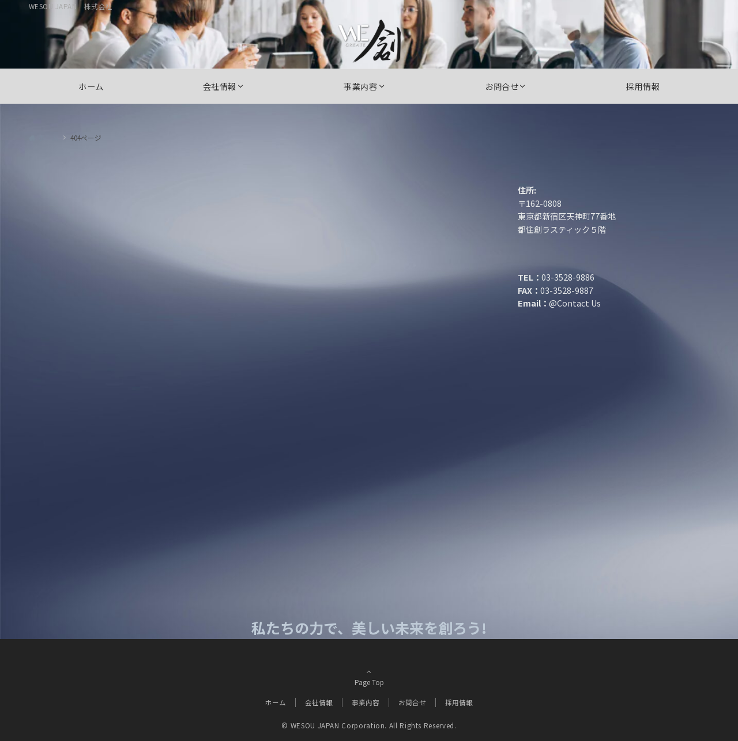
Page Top (369, 685)
